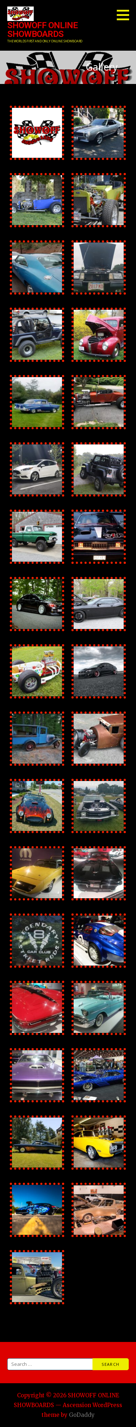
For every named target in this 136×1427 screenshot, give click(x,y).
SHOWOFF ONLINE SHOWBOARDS (42, 29)
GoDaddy (82, 1414)
